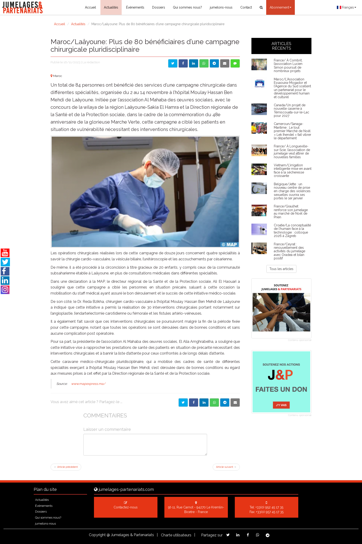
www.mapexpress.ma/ (87, 384)
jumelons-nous (221, 7)
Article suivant (226, 466)
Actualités (111, 7)
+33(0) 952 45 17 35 (269, 507)
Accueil (90, 7)
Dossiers (158, 7)
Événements (135, 7)
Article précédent (66, 466)
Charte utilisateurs (176, 535)
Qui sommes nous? (187, 7)
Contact (246, 7)
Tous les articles (281, 269)
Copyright (97, 535)
